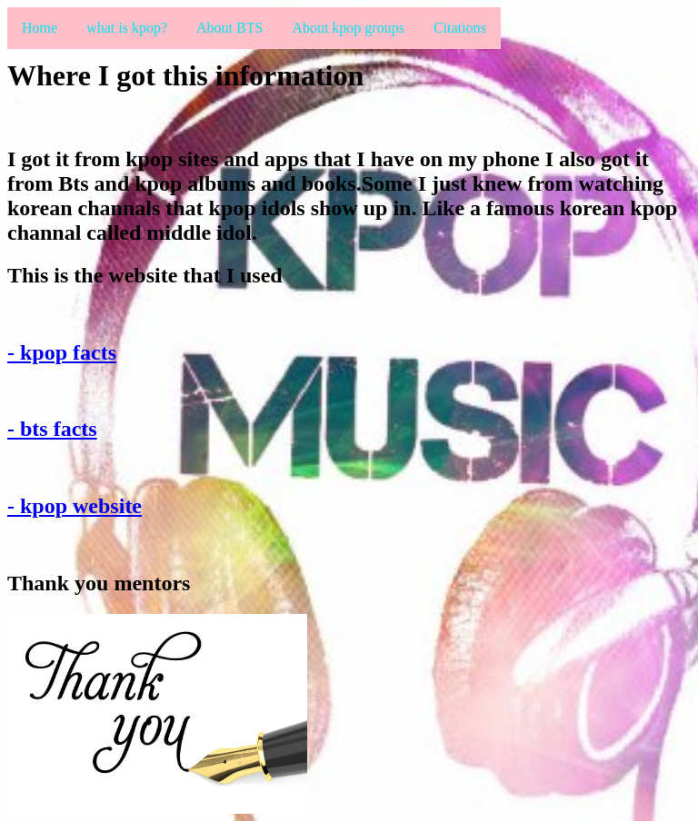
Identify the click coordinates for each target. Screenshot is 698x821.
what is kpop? (126, 27)
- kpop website (74, 506)
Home (39, 27)
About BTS (229, 27)
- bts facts (52, 428)
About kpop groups (348, 27)
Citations (460, 27)
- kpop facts (61, 352)
